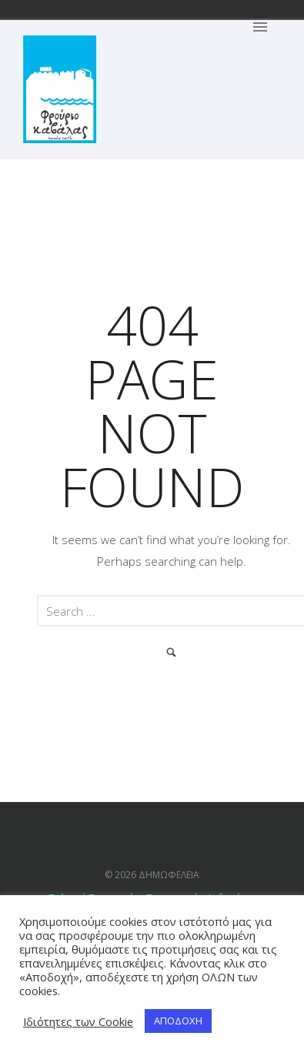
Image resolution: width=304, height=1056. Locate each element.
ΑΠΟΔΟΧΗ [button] (178, 1021)
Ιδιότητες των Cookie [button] (78, 1021)
